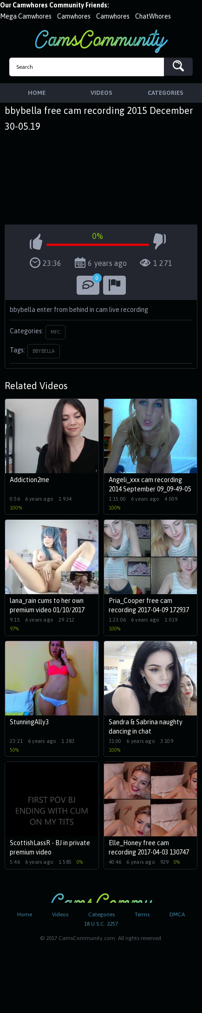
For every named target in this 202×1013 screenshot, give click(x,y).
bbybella (44, 351)
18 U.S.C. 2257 (101, 923)
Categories (101, 914)
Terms (142, 914)
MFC (55, 332)
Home (24, 914)
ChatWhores (153, 16)
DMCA (177, 914)
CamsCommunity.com (101, 41)
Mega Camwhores (26, 16)
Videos (60, 914)
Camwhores (74, 16)
